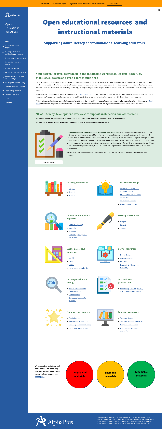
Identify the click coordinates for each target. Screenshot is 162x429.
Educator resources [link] (11, 95)
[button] (159, 10)
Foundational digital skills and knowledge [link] (14, 77)
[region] (81, 3)
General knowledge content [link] (15, 58)
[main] (95, 31)
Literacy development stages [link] (12, 46)
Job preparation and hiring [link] (14, 82)
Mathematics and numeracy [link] (15, 72)
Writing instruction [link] (11, 68)
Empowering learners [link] (12, 90)
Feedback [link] (8, 103)
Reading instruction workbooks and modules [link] (13, 53)
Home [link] (6, 41)
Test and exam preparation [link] (14, 86)
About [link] (6, 99)
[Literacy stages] (49, 162)
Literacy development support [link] (12, 63)
